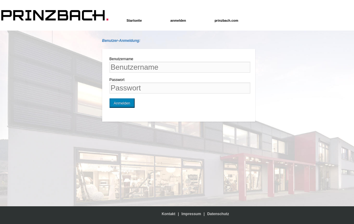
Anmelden (122, 103)
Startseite (134, 20)
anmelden (178, 20)
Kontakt (170, 214)
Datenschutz (218, 214)
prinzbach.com (226, 20)
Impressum (191, 214)
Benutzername (121, 59)
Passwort (117, 80)
